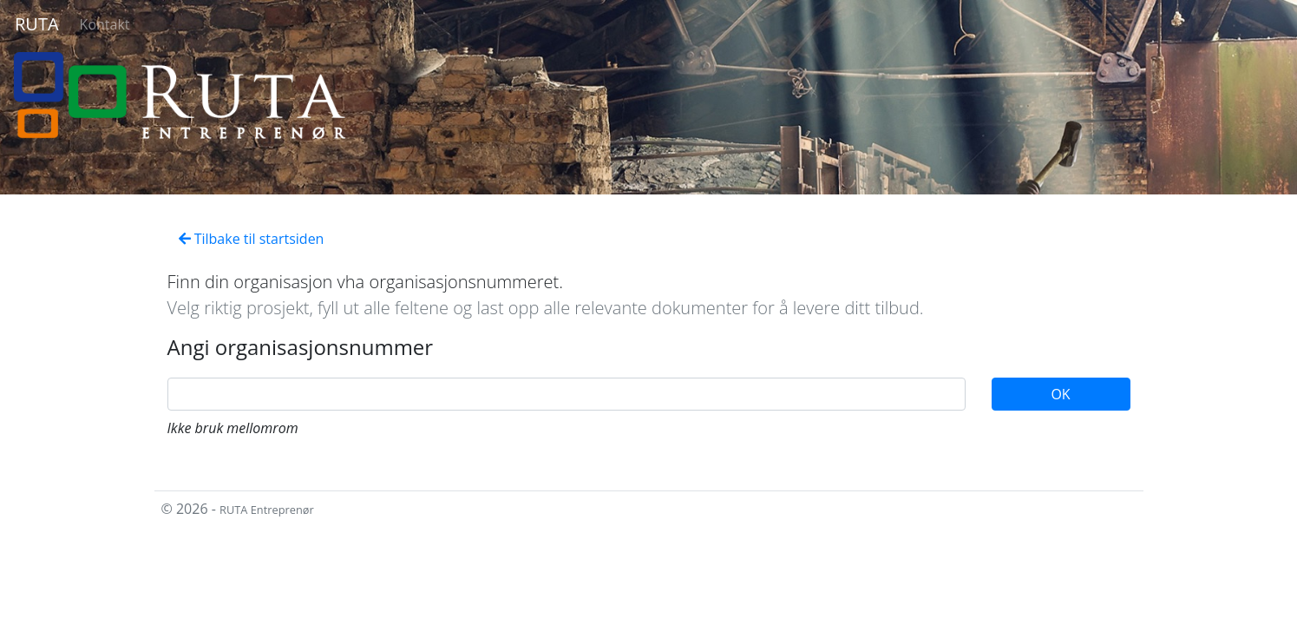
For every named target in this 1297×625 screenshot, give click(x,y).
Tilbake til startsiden (251, 238)
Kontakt (105, 24)
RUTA (37, 24)
